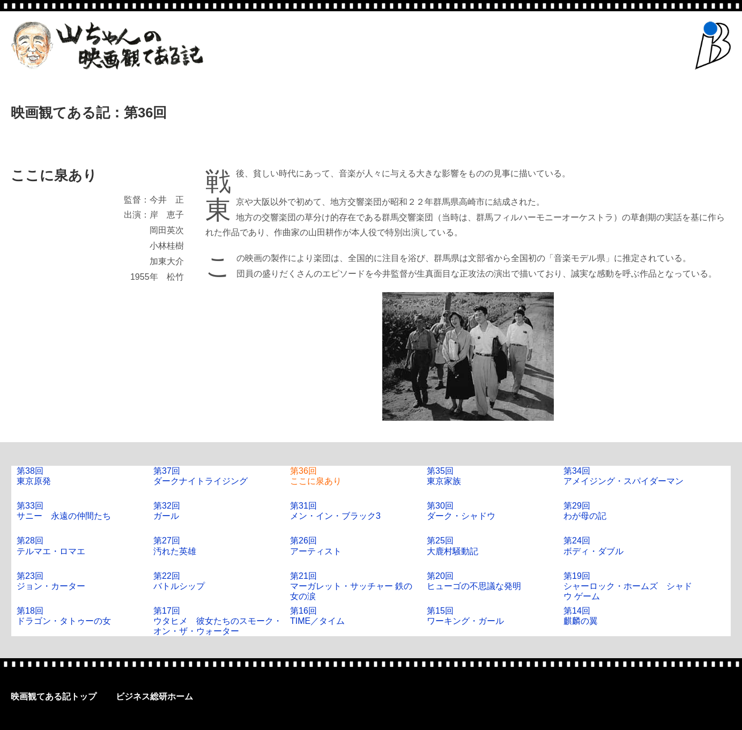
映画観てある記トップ (54, 696)
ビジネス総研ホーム (154, 696)
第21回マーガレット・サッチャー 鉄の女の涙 (351, 586)
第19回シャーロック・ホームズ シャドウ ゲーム (627, 586)
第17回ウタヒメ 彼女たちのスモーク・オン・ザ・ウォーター (217, 621)
